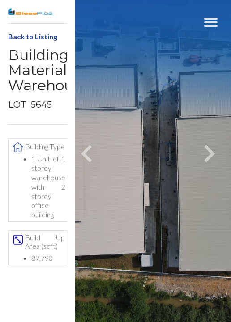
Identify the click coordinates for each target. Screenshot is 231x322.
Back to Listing (32, 36)
